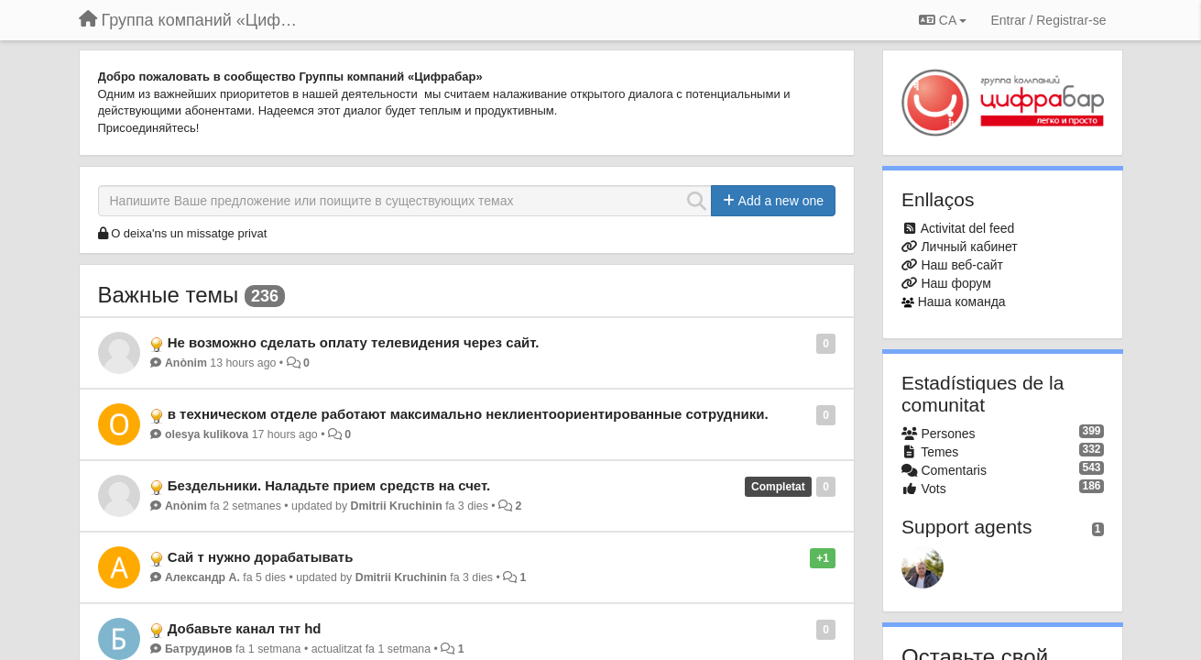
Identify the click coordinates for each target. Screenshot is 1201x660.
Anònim (186, 363)
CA (942, 20)
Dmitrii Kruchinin (396, 506)
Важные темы (168, 294)
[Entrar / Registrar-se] (1048, 20)
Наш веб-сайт (962, 265)
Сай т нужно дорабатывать (261, 557)
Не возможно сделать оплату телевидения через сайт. (354, 342)
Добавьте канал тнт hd (245, 628)
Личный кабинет (969, 246)
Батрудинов (199, 649)
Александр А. (202, 577)
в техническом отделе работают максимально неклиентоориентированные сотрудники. (468, 414)
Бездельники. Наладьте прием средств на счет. (329, 485)
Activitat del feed (968, 228)
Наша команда (962, 301)
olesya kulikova (206, 434)
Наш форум (955, 283)
